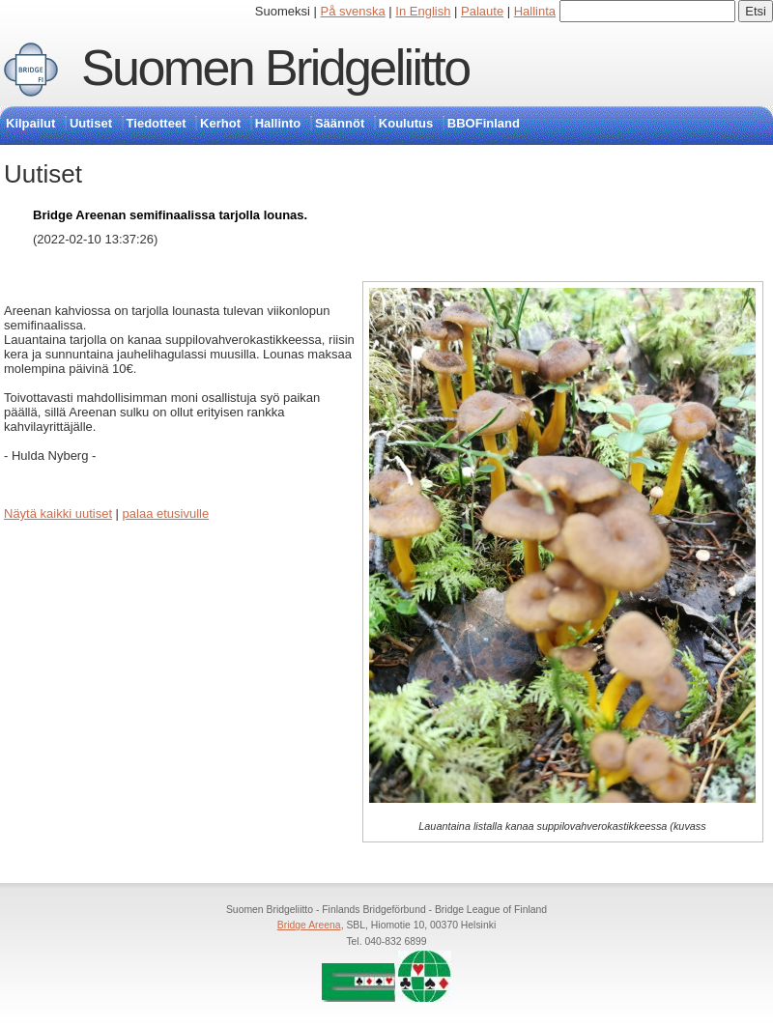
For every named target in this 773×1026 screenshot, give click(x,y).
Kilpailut (30, 123)
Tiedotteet (156, 123)
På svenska (353, 11)
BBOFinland (483, 123)
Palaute (482, 11)
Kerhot (220, 123)
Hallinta (535, 11)
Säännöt (339, 123)
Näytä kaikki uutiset (58, 513)
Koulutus (406, 123)
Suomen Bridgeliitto (275, 68)
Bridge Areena (309, 925)
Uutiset (91, 123)
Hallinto (278, 123)
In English (422, 11)
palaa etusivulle (166, 513)
